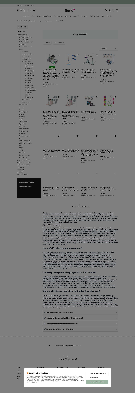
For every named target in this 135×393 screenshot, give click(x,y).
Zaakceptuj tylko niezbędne (97, 373)
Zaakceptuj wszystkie (97, 382)
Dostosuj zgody (93, 378)
